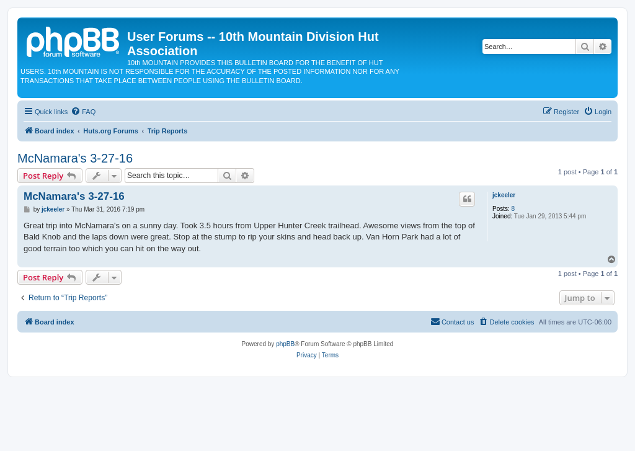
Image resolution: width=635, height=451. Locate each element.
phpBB (285, 344)
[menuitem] (83, 111)
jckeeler (503, 195)
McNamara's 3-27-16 (75, 158)
